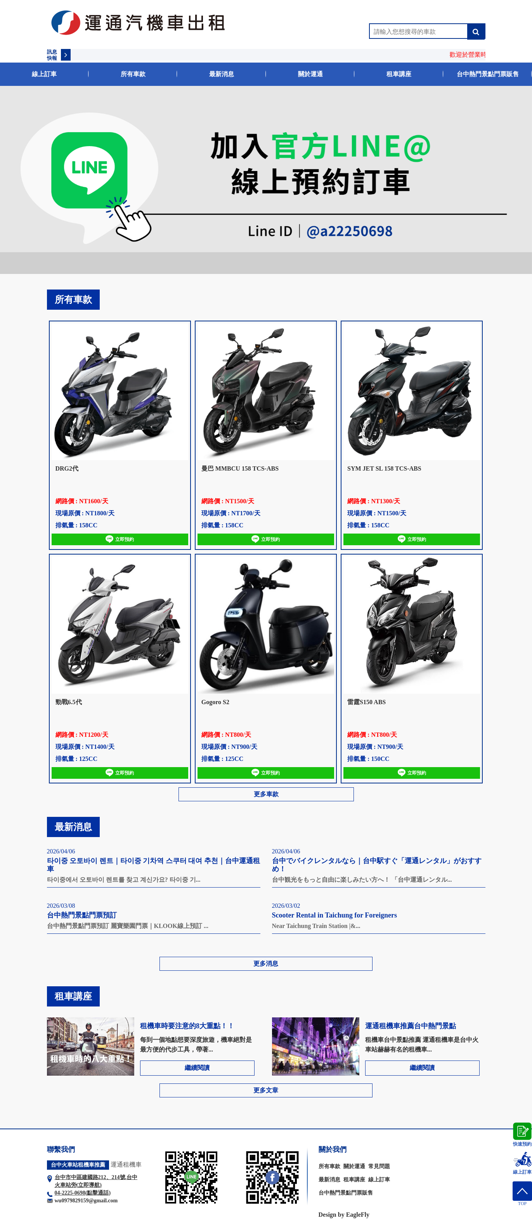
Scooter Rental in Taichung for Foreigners (334, 915)
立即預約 (120, 539)
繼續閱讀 (197, 1067)
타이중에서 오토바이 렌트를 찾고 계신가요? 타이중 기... (124, 879)
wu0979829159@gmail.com (86, 1201)
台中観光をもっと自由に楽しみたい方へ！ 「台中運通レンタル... (362, 879)
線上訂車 (44, 74)
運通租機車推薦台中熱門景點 (410, 1026)
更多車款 (266, 794)
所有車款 (133, 74)
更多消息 (265, 963)
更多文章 (265, 1090)
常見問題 (379, 1166)
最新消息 (221, 74)
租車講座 (398, 74)
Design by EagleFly (344, 1214)
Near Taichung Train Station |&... (316, 926)
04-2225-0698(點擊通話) (83, 1193)
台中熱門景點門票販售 (488, 74)
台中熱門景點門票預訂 (82, 915)
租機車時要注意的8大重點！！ (187, 1026)
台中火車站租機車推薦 (78, 1165)
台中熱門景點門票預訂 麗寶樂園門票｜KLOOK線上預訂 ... (127, 926)
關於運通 (310, 74)
